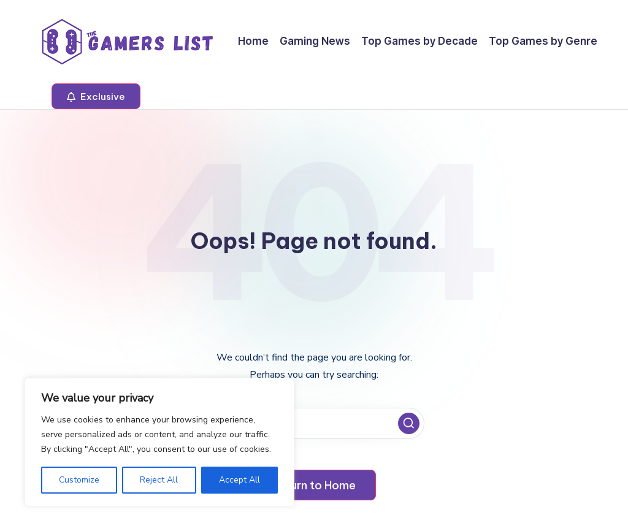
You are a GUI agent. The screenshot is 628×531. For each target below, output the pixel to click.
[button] (96, 96)
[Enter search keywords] (314, 423)
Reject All (159, 480)
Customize (79, 480)
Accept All (239, 480)
